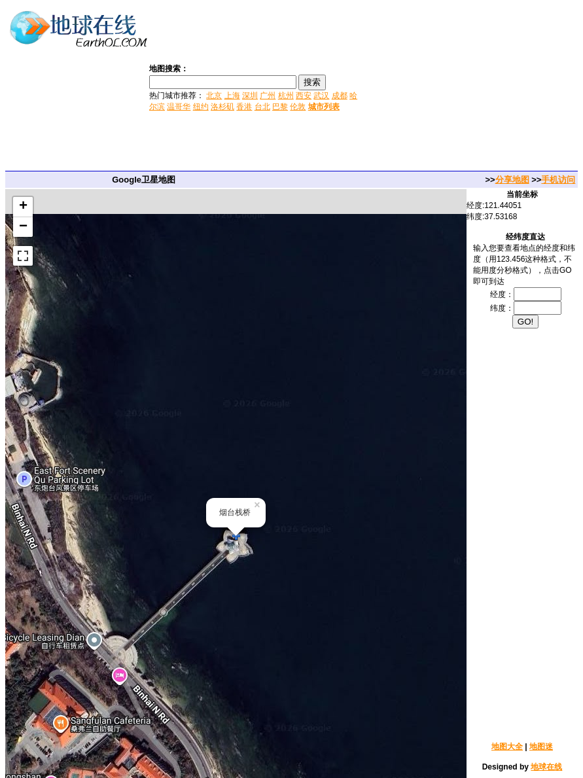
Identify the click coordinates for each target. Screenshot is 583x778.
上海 (232, 95)
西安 (303, 95)
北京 (214, 95)
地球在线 (546, 766)
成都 (339, 95)
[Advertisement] (471, 87)
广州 (267, 95)
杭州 (286, 95)
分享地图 (512, 180)
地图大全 (507, 746)
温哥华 (178, 106)
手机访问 (558, 180)
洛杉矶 (222, 106)
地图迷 (541, 746)
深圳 (250, 95)
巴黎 (280, 106)
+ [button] (23, 207)
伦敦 (298, 106)
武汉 (321, 95)
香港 (244, 106)
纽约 (201, 106)
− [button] (23, 227)
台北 (262, 106)
